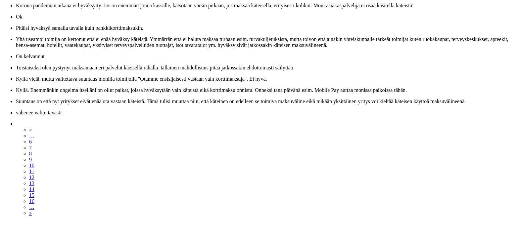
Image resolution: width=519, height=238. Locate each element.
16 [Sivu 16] (31, 201)
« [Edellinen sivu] (30, 130)
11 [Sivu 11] (31, 171)
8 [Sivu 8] (30, 153)
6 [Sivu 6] (30, 141)
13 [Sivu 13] (31, 183)
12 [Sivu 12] (31, 177)
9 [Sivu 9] (30, 159)
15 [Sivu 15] (31, 195)
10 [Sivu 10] (31, 165)
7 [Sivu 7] (30, 147)
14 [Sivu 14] (31, 189)
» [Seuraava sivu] (30, 213)
